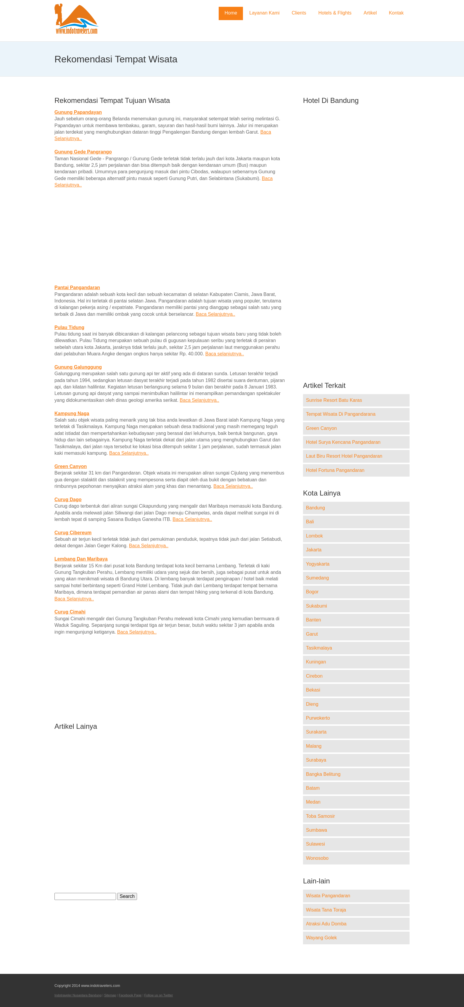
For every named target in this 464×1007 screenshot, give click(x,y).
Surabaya (316, 759)
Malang (313, 746)
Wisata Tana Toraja (326, 909)
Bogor (312, 591)
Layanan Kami (264, 12)
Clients (299, 12)
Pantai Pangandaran (77, 287)
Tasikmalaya (319, 647)
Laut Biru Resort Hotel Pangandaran (344, 456)
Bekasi (313, 689)
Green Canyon (70, 466)
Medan (313, 801)
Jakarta (313, 549)
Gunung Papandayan (78, 112)
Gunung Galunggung (78, 367)
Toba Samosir (320, 816)
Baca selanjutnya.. (224, 353)
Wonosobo (317, 858)
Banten (313, 619)
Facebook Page (130, 995)
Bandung (315, 507)
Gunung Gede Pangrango (83, 151)
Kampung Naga (71, 413)
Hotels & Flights (335, 12)
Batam (313, 788)
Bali (310, 521)
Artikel (370, 12)
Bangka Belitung (323, 774)
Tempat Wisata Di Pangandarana (341, 414)
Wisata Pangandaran (328, 895)
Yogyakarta (317, 563)
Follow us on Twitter (158, 995)
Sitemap (110, 995)
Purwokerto (318, 718)
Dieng (312, 704)
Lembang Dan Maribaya (81, 558)
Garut (312, 634)
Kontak (396, 12)
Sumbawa (316, 830)
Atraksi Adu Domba (326, 923)
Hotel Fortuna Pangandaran (335, 470)
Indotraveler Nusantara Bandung (78, 995)
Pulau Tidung (69, 327)
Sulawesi (315, 843)
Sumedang (317, 577)
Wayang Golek (321, 937)
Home (231, 12)
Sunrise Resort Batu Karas (334, 400)
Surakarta (316, 731)
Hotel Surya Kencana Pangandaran (343, 442)
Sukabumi (316, 605)
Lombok (314, 535)
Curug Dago (68, 499)
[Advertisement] (169, 236)
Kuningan (316, 661)
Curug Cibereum (72, 532)
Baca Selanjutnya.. (215, 314)
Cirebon (314, 676)
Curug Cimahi (70, 611)
